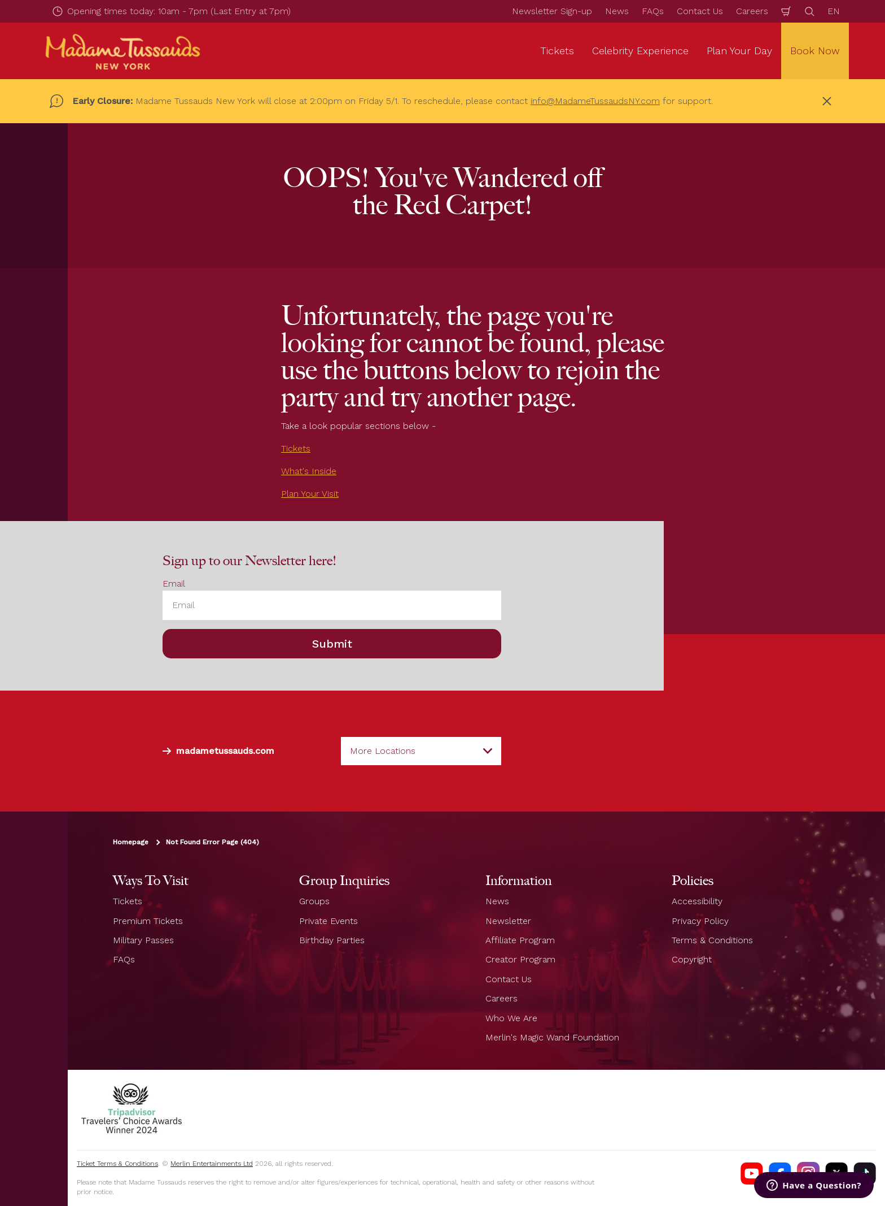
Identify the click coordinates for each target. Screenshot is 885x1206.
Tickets (295, 448)
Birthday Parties (332, 940)
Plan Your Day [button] (739, 51)
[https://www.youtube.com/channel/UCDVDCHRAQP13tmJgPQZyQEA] (752, 1173)
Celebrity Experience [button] (640, 51)
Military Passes (143, 940)
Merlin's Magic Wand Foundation (552, 1037)
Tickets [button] (557, 51)
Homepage (130, 842)
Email (174, 583)
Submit (332, 643)
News (617, 11)
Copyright (692, 959)
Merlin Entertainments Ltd (211, 1164)
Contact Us (700, 11)
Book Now (815, 51)
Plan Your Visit (310, 493)
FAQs (653, 11)
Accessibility (697, 901)
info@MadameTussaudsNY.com (595, 101)
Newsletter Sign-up (552, 11)
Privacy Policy (700, 921)
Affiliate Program (520, 940)
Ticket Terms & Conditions (117, 1164)
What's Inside (308, 471)
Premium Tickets (148, 921)
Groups (314, 901)
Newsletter (508, 921)
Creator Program (520, 959)
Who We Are (511, 1018)
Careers (752, 11)
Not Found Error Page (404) (212, 842)
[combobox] (421, 751)
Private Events (328, 921)
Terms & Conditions (712, 940)
